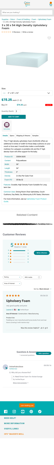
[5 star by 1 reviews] (18, 277)
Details (5, 136)
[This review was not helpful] (45, 355)
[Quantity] (18, 111)
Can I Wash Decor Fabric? (14, 251)
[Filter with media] (32, 304)
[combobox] (12, 304)
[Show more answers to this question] (20, 409)
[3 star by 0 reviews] (18, 283)
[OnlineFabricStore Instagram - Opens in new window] (14, 439)
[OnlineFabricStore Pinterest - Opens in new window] (31, 439)
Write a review (27, 32)
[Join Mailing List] (27, 432)
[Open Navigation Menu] (6, 4)
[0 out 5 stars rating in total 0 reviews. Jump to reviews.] (11, 32)
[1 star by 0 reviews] (18, 289)
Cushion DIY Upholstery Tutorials (40, 251)
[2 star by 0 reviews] (18, 286)
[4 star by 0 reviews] (18, 280)
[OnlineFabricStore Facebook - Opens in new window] (5, 439)
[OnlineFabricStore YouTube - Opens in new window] (22, 439)
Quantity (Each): (8, 111)
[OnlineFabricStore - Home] (27, 6)
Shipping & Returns (23, 136)
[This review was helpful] (41, 355)
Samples (35, 136)
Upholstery (7, 129)
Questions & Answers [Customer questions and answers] (27, 379)
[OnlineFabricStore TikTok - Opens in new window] (39, 439)
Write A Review (42, 279)
